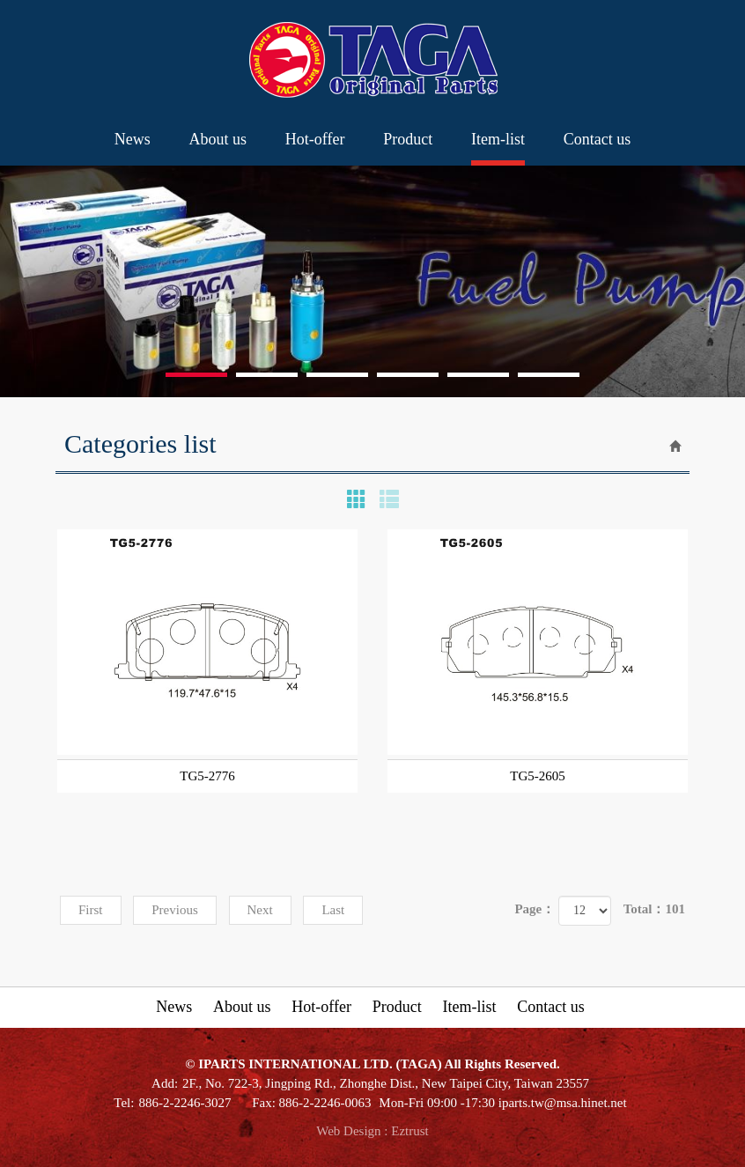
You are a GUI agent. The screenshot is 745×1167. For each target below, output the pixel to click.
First (90, 910)
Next (260, 910)
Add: (164, 1083)
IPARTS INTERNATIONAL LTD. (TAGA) (373, 60)
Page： (534, 909)
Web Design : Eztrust (372, 1131)
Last (332, 910)
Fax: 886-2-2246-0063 (311, 1103)
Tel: (124, 1103)
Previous (174, 910)
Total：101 (654, 909)
